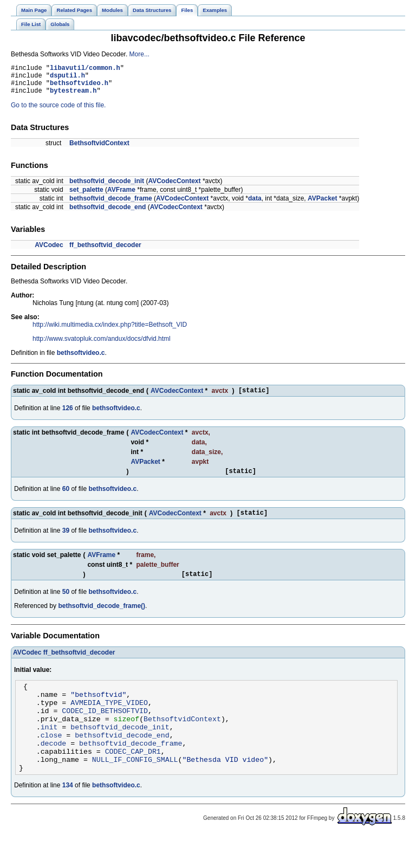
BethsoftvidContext (99, 149)
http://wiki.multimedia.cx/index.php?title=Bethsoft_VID (109, 331)
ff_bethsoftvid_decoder (105, 251)
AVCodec (49, 251)
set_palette (86, 196)
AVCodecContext (174, 187)
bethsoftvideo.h (79, 87)
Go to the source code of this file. (58, 111)
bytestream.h (73, 96)
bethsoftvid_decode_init (106, 187)
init (49, 749)
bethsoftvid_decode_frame (110, 205)
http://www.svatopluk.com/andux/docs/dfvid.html (101, 345)
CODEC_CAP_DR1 (133, 779)
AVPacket (322, 205)
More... (139, 54)
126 (67, 416)
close (51, 759)
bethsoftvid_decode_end (107, 213)
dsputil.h (67, 78)
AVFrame (121, 196)
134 (67, 816)
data (255, 205)
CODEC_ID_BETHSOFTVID (105, 730)
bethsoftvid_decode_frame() (101, 619)
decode (54, 769)
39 (65, 542)
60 (65, 498)
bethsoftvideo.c (81, 359)
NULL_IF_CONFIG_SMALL (135, 788)
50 (65, 605)
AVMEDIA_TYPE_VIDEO (109, 720)
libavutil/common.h (85, 69)
